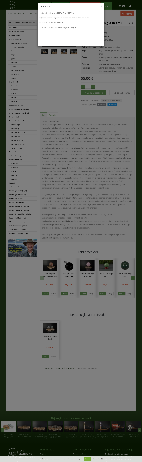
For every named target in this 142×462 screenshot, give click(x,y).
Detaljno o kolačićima (98, 459)
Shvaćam (87, 459)
